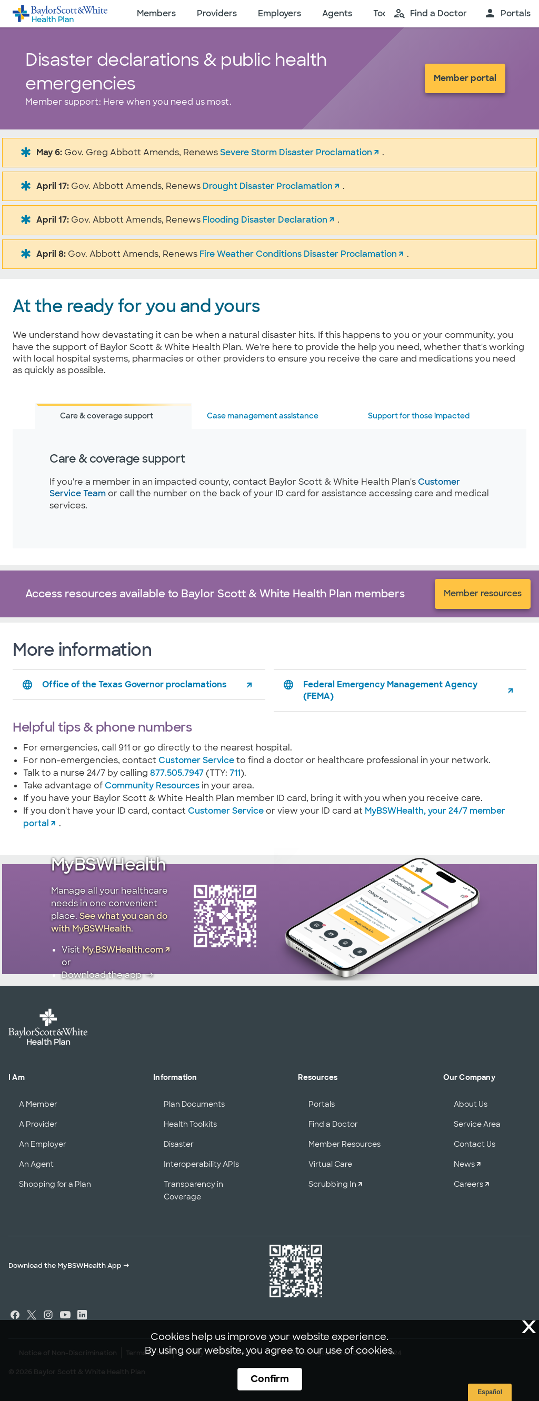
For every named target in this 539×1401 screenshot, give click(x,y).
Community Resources (152, 785)
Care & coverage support (106, 416)
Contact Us (474, 1144)
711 (235, 772)
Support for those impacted (419, 416)
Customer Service (196, 760)
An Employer (42, 1144)
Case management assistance (262, 416)
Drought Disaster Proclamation (268, 186)
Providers (217, 13)
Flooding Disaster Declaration (265, 219)
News (464, 1164)
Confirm (270, 1379)
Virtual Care (330, 1164)
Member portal (465, 78)
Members (156, 13)
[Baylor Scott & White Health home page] (60, 13)
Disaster (179, 1144)
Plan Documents (194, 1104)
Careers (468, 1184)
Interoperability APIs (201, 1164)
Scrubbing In (332, 1184)
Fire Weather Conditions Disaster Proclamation (298, 253)
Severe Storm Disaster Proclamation (296, 152)
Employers (279, 13)
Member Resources (344, 1144)
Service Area (477, 1124)
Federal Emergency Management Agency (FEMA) (379, 690)
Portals (321, 1104)
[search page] (430, 13)
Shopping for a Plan (55, 1184)
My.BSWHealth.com (122, 949)
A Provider (38, 1124)
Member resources (483, 593)
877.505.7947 (177, 772)
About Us (470, 1104)
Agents (337, 13)
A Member (38, 1104)
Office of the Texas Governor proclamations (124, 685)
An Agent (36, 1164)
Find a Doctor (333, 1124)
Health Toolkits (190, 1124)
